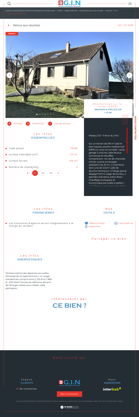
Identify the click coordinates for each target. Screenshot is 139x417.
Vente (60, 11)
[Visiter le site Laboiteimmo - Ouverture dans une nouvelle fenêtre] (69, 410)
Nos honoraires (87, 401)
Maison (109, 11)
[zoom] (69, 117)
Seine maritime (71, 11)
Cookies (120, 401)
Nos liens (102, 401)
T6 (115, 11)
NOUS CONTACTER (135, 128)
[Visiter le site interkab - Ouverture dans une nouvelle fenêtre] (112, 388)
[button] (129, 75)
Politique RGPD (111, 401)
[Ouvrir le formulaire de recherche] (9, 4)
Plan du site (63, 401)
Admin (96, 401)
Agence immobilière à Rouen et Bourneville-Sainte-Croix (30, 11)
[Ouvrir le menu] (130, 3)
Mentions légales (74, 401)
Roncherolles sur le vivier (91, 11)
